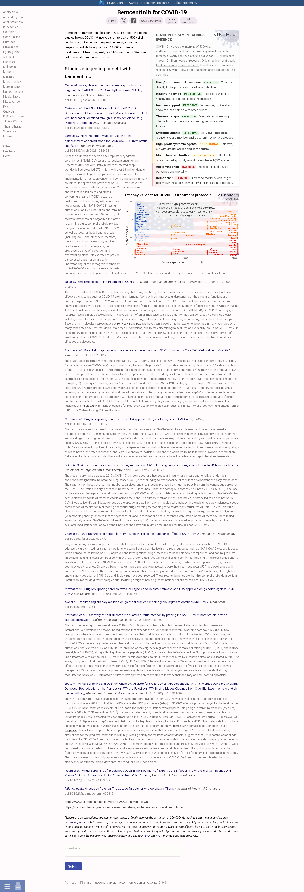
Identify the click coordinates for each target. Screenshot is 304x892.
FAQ (122, 884)
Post (72, 884)
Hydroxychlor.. (12, 52)
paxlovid (141, 325)
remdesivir (123, 325)
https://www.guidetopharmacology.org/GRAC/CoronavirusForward (107, 803)
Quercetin (9, 111)
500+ (203, 48)
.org (115, 3)
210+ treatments (224, 57)
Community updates (77, 823)
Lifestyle (8, 62)
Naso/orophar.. (12, 92)
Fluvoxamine (11, 47)
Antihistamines (12, 22)
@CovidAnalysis (105, 884)
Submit (73, 867)
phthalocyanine (89, 407)
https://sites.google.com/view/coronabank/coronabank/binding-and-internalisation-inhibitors (124, 808)
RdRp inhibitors (12, 116)
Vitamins (8, 131)
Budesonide (10, 27)
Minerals (8, 77)
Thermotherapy (13, 126)
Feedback (9, 151)
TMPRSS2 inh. (12, 121)
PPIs (6, 106)
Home (7, 156)
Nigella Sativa (11, 96)
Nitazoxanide (11, 101)
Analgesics (10, 12)
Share (88, 884)
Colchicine (9, 32)
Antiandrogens (12, 17)
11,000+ (115, 48)
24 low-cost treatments (192, 71)
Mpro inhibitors (12, 87)
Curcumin (9, 42)
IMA (147, 837)
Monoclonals (11, 81)
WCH (159, 837)
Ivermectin (9, 57)
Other (6, 146)
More (6, 136)
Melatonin (9, 67)
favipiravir (71, 731)
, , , (106, 119)
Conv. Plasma (11, 37)
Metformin (9, 72)
